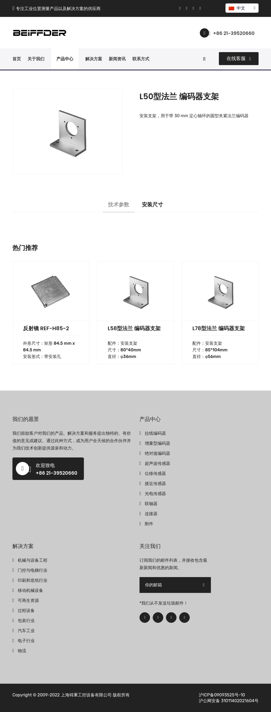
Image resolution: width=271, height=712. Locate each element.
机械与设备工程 (32, 560)
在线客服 (239, 58)
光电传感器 (155, 493)
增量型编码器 (157, 443)
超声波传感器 (157, 463)
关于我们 (36, 59)
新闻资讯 (117, 59)
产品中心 (64, 59)
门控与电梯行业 (32, 570)
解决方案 (93, 59)
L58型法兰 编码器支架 (134, 328)
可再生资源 (28, 600)
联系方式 (140, 59)
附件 (149, 523)
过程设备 (26, 610)
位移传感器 (155, 473)
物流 (22, 650)
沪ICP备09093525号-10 (222, 694)
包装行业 (26, 620)
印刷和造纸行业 (32, 580)
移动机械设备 (30, 590)
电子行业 (26, 640)
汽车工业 (26, 630)
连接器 (151, 513)
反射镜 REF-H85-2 (46, 328)
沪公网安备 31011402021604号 (229, 700)
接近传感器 (155, 483)
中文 (242, 8)
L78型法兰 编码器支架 (218, 328)
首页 (16, 59)
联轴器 (151, 503)
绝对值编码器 (157, 453)
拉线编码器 (155, 433)
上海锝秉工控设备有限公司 (86, 694)
